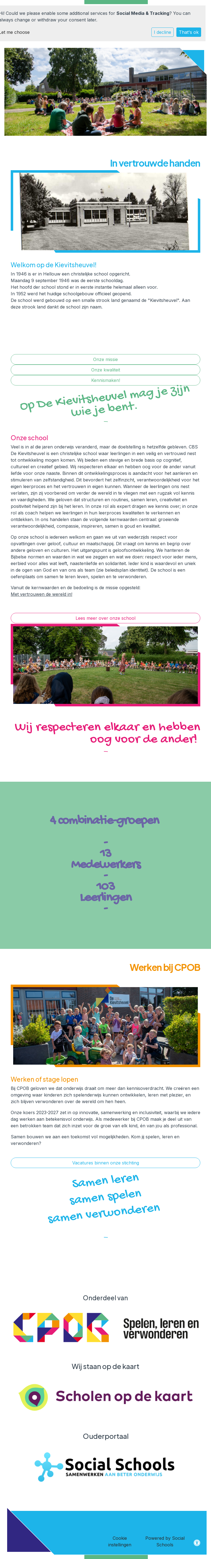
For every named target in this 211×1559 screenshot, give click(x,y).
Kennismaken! (105, 380)
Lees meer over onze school (105, 618)
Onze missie (105, 359)
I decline (162, 32)
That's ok (189, 32)
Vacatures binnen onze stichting (105, 1163)
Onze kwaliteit (105, 370)
